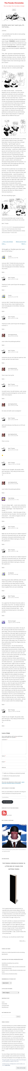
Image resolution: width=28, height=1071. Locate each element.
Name (4, 756)
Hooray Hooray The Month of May (9, 973)
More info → (23, 940)
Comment (5, 739)
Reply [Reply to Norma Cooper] (3, 704)
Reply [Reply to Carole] (3, 272)
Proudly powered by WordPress (8, 1070)
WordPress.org (5, 1007)
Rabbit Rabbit (5, 964)
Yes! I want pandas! (7, 802)
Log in (3, 1002)
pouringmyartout (12, 334)
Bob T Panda (18, 228)
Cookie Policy (7, 1065)
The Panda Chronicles (14, 3)
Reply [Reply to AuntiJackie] (3, 590)
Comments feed (5, 1005)
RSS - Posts (7, 815)
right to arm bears (6, 232)
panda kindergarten (16, 230)
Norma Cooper (12, 621)
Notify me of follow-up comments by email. (14, 773)
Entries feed (4, 1003)
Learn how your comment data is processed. (13, 782)
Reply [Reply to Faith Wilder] (3, 521)
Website (4, 767)
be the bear (12, 228)
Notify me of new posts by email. (12, 776)
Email (3, 761)
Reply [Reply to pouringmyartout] (3, 345)
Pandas (23, 230)
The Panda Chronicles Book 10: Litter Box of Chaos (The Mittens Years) (13, 866)
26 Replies (4, 30)
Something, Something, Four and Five (10, 963)
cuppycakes (4, 230)
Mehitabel (9, 230)
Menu (14, 9)
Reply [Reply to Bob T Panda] (3, 290)
